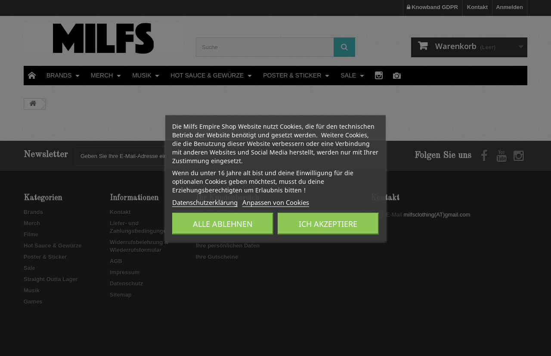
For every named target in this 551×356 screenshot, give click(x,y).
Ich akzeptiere (328, 223)
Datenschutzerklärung (205, 202)
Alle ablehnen (223, 223)
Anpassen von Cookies (275, 202)
